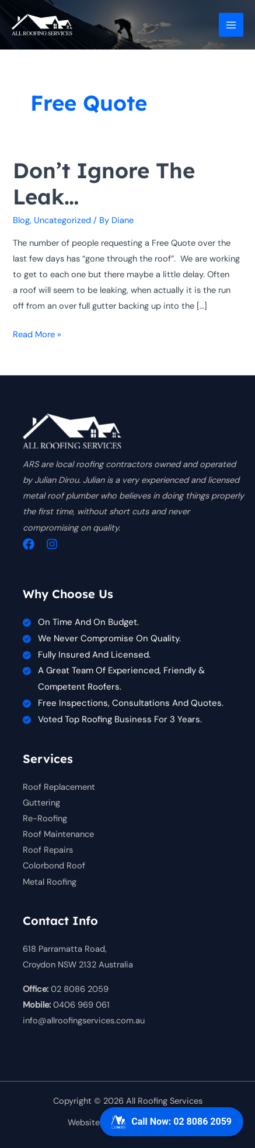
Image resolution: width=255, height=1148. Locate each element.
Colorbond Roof (54, 865)
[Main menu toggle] (231, 25)
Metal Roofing (49, 882)
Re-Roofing (45, 818)
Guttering (41, 802)
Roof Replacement (59, 787)
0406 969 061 (81, 1005)
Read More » (37, 334)
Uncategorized (62, 220)
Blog (21, 220)
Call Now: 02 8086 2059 (171, 1122)
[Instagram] (52, 544)
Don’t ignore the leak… (104, 183)
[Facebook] (28, 544)
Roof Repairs (48, 850)
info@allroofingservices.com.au (84, 1020)
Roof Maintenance (58, 834)
